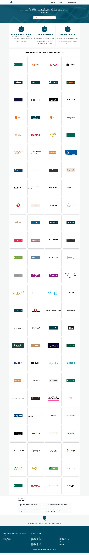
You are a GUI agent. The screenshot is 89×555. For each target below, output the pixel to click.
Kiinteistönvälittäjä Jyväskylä (36, 544)
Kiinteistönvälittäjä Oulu (36, 542)
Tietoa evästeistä (62, 538)
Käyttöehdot (61, 535)
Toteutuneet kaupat (32, 523)
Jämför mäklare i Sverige (64, 539)
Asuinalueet (47, 523)
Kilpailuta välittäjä (6, 538)
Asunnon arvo (62, 2)
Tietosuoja (61, 537)
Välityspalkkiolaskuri (6, 539)
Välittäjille (61, 543)
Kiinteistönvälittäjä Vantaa (36, 540)
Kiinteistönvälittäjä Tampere (36, 538)
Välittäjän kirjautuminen (64, 541)
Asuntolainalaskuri (56, 523)
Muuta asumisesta (73, 2)
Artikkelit (41, 523)
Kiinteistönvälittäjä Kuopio (36, 545)
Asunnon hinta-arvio (6, 540)
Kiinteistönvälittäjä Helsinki (36, 535)
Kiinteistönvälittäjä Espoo (36, 537)
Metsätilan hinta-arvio (6, 542)
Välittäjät (53, 2)
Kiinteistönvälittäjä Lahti (36, 543)
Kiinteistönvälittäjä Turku (36, 539)
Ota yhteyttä (61, 544)
